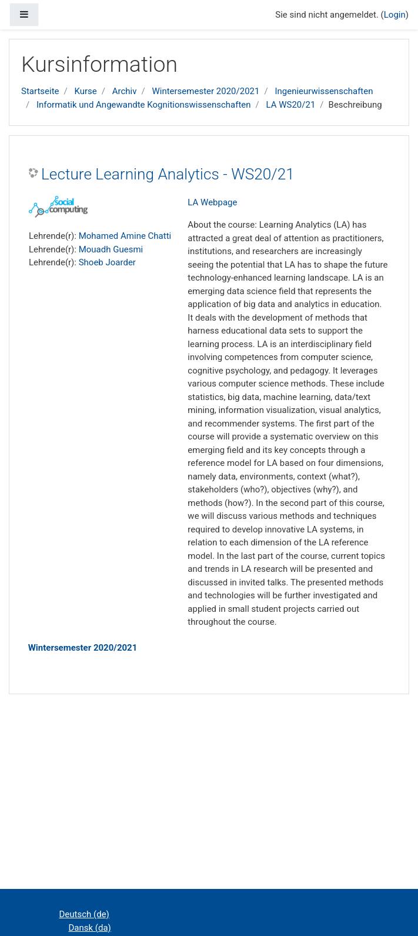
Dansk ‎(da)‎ (90, 927)
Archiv (124, 91)
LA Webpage (212, 202)
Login (395, 14)
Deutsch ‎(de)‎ (84, 914)
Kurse (85, 91)
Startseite (40, 91)
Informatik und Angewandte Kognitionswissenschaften (143, 104)
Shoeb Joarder (107, 262)
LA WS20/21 (291, 104)
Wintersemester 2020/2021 (205, 91)
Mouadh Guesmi (111, 249)
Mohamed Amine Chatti (125, 236)
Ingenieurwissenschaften (324, 91)
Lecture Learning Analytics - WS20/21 (168, 174)
